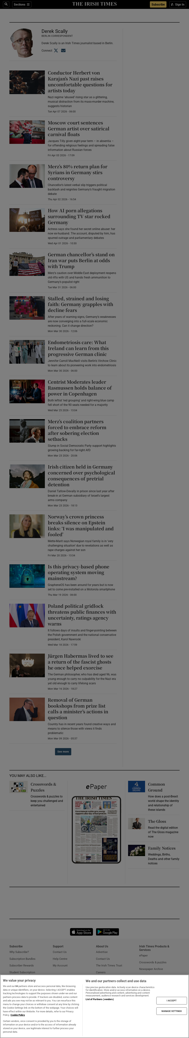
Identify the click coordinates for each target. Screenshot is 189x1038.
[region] (94, 1006)
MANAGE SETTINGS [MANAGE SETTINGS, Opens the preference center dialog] (171, 1011)
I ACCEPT (172, 1000)
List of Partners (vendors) (100, 999)
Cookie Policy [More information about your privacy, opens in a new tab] (18, 1015)
